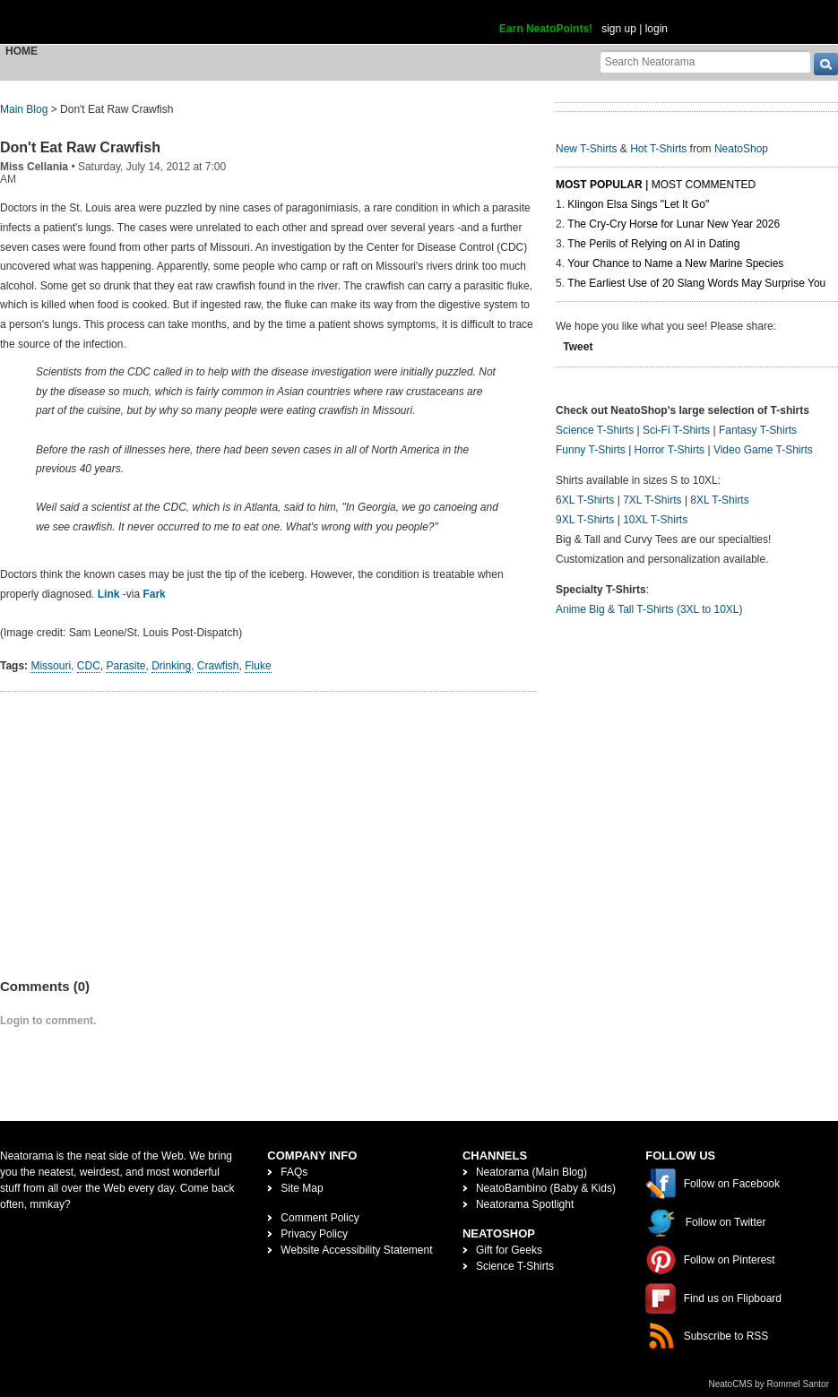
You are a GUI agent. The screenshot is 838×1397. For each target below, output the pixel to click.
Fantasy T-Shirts (758, 430)
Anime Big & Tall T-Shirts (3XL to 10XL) (649, 609)
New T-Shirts (586, 148)
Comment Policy (320, 1218)
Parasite (125, 666)
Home (21, 51)
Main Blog (24, 109)
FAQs (294, 1172)
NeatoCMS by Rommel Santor (769, 1384)
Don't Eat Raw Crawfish (80, 147)
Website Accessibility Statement (356, 1250)
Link (109, 594)
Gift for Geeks (509, 1250)
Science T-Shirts (595, 430)
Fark (154, 594)
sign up (618, 28)
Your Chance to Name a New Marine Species (675, 263)
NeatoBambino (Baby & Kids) (546, 1188)
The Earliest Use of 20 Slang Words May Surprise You (696, 283)
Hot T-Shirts (658, 148)
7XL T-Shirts (652, 500)
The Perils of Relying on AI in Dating (653, 243)
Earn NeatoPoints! (545, 28)
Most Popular (599, 184)
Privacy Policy (314, 1234)
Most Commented (704, 184)
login (656, 28)
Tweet (577, 347)
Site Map (302, 1188)
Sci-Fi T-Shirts (676, 430)
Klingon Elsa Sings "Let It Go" (638, 204)
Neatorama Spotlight (525, 1204)
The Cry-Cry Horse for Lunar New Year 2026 (673, 224)
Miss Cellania (34, 166)
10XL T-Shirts (655, 519)
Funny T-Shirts (591, 450)
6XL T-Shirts (585, 500)
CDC (88, 666)
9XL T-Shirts (585, 519)
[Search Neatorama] (705, 61)
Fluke (258, 666)
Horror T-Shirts (669, 450)
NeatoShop (741, 148)
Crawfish (218, 666)
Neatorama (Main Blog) (531, 1172)
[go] (826, 64)
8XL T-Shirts (719, 500)
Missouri (50, 666)
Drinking (171, 666)
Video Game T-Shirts (763, 450)
